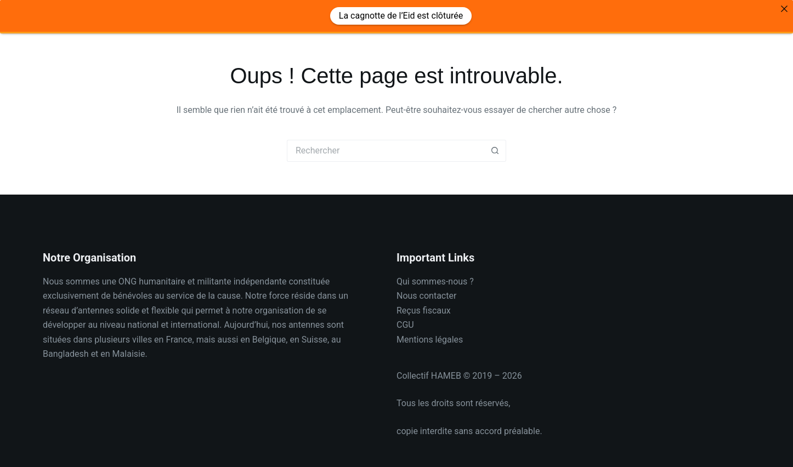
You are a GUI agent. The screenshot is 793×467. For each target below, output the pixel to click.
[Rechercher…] (385, 145)
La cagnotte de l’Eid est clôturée (401, 15)
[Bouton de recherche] (495, 145)
